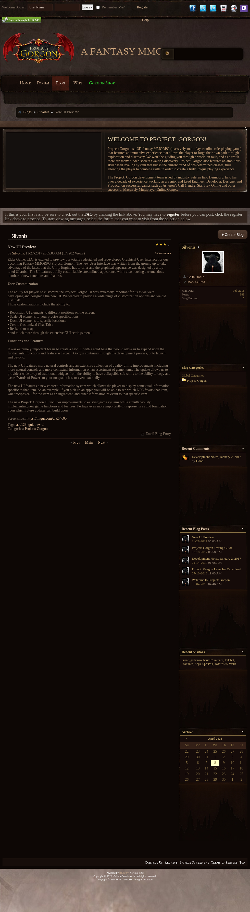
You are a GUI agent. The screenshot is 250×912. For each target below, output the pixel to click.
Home (25, 83)
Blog (60, 83)
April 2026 (215, 738)
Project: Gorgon (36, 429)
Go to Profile (193, 277)
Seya (198, 664)
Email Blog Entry (155, 434)
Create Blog (232, 234)
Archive (171, 862)
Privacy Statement (194, 862)
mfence (218, 660)
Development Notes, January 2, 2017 (216, 457)
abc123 (21, 425)
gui (30, 425)
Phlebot (229, 660)
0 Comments (163, 253)
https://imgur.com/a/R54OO (47, 418)
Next (101, 442)
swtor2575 (221, 664)
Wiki (77, 83)
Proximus (187, 664)
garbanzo (196, 660)
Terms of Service (224, 862)
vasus (232, 664)
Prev (76, 442)
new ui (39, 425)
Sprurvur (207, 664)
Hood (199, 461)
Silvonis (43, 112)
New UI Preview (203, 537)
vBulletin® (124, 873)
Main (89, 442)
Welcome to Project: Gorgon (211, 580)
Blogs (27, 112)
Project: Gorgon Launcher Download (216, 569)
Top (242, 862)
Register (143, 7)
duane (185, 660)
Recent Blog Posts (195, 529)
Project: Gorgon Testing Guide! (213, 548)
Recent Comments (195, 449)
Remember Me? (109, 7)
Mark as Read (194, 282)
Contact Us (154, 862)
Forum (42, 83)
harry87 (208, 660)
